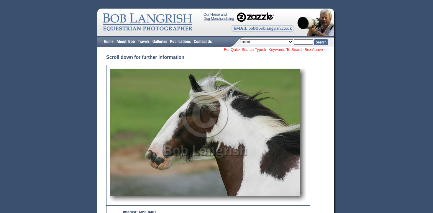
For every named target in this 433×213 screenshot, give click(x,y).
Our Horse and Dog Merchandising (219, 16)
